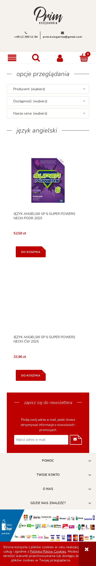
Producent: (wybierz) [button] (29, 89)
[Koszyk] (84, 57)
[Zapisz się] (76, 440)
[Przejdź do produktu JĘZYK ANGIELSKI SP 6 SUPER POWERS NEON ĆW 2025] (48, 304)
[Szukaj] (36, 57)
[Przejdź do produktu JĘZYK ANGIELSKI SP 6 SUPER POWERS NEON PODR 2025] (48, 180)
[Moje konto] (60, 58)
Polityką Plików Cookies (48, 551)
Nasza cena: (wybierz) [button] (30, 113)
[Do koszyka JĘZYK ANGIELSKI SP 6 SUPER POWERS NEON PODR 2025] (31, 251)
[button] (12, 58)
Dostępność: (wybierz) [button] (30, 101)
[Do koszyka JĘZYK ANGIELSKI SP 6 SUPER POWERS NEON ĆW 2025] (31, 375)
